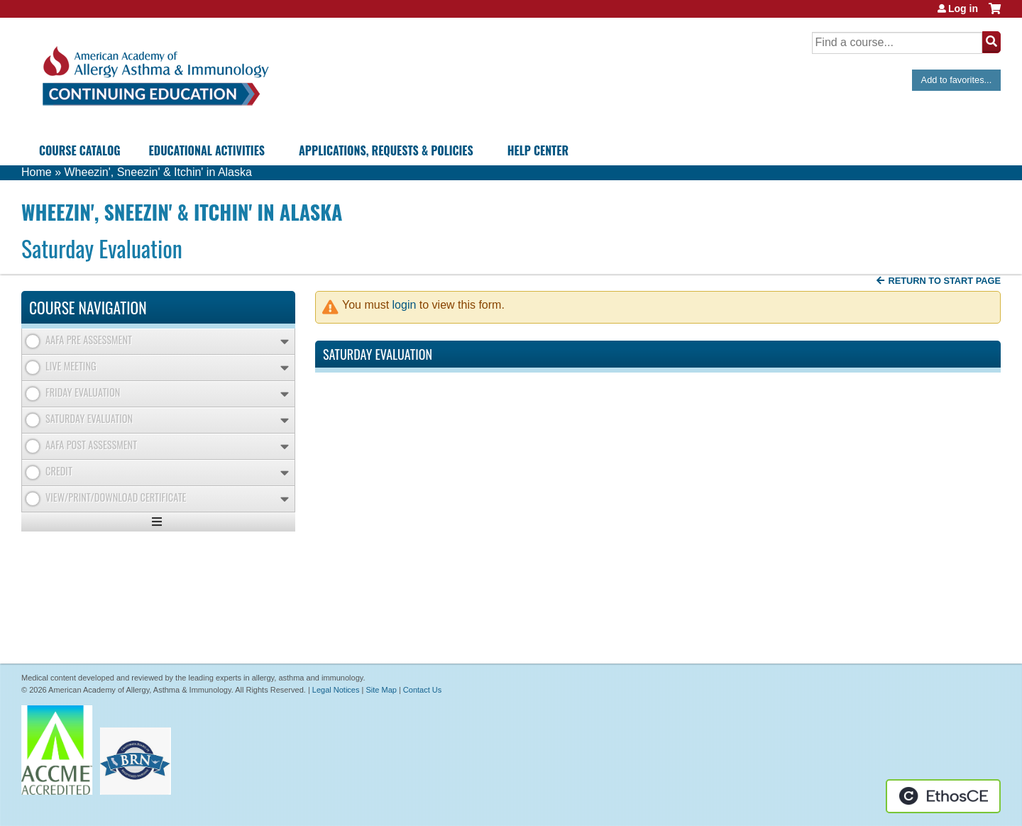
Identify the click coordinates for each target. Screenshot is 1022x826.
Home (36, 172)
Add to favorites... (956, 80)
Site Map (381, 689)
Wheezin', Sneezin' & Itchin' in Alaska (157, 172)
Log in (963, 8)
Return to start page (944, 280)
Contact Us (422, 689)
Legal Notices (336, 689)
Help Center (537, 150)
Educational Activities (207, 150)
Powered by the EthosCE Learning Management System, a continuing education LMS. (943, 796)
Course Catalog (80, 150)
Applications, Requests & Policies (386, 150)
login (404, 305)
